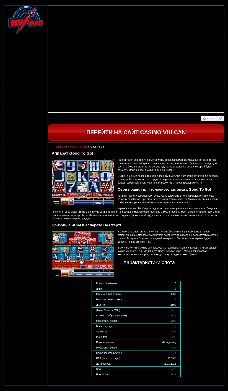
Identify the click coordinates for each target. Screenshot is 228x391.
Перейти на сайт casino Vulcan (136, 132)
